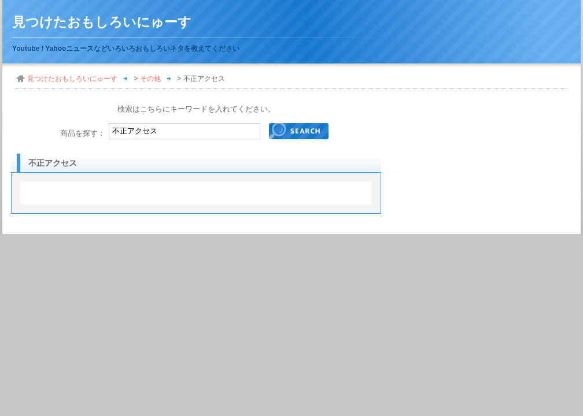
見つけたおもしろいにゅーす (101, 22)
